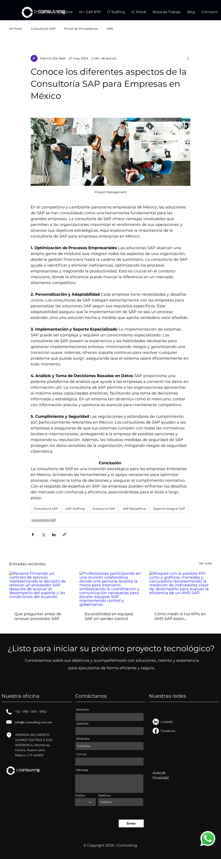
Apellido (82, 723)
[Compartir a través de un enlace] (64, 535)
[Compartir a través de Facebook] (33, 535)
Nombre (82, 709)
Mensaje (82, 769)
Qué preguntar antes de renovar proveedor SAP (37, 616)
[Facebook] (156, 731)
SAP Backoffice (134, 509)
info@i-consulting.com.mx (33, 722)
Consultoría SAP (43, 29)
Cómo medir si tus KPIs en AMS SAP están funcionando (180, 616)
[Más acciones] (187, 58)
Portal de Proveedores (81, 29)
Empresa (83, 738)
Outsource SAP (103, 509)
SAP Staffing (75, 509)
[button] (90, 12)
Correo (81, 754)
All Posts (15, 29)
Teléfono (104, 795)
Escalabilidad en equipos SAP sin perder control (109, 616)
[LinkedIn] (156, 722)
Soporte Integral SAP (169, 509)
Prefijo (80, 795)
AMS (109, 29)
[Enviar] (131, 823)
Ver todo (205, 563)
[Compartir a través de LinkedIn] (54, 535)
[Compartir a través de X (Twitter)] (43, 535)
